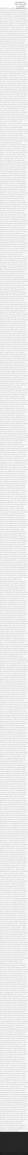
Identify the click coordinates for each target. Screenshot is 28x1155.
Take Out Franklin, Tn (18, 1142)
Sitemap (16, 1147)
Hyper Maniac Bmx (6, 1136)
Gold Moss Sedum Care (8, 1138)
